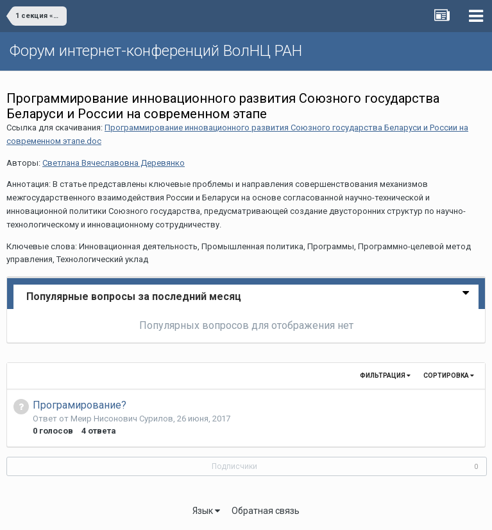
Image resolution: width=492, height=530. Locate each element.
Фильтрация (385, 375)
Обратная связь (266, 511)
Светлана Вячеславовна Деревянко (113, 163)
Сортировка (448, 375)
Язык (206, 511)
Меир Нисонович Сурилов (122, 418)
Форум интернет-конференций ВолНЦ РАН (156, 51)
